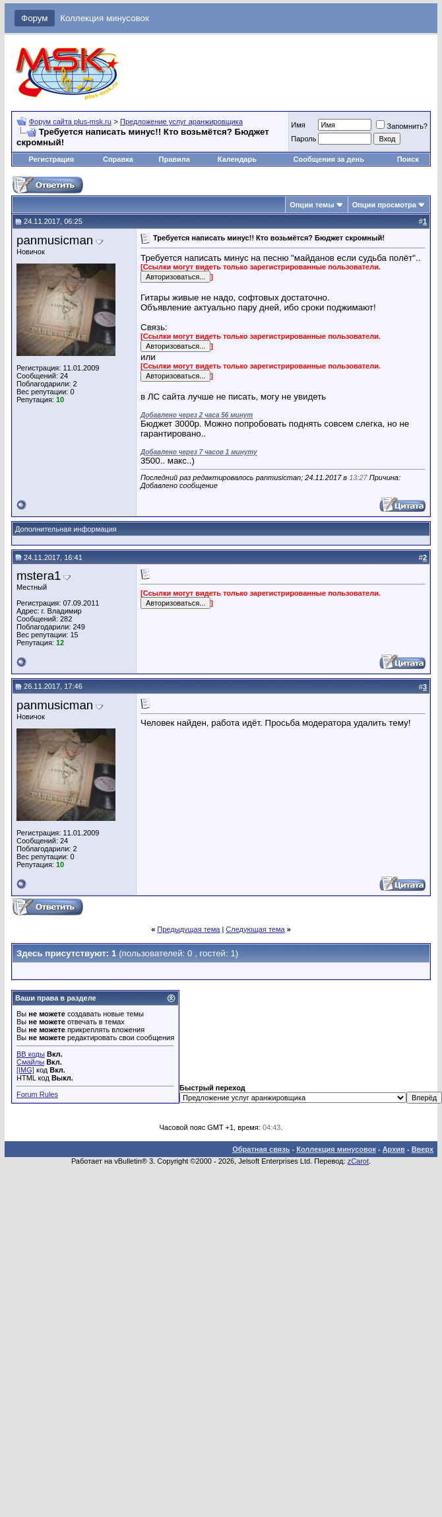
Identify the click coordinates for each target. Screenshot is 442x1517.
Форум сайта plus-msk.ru (70, 121)
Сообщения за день (329, 159)
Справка (118, 159)
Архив (394, 1149)
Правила (174, 159)
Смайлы (30, 1062)
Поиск (408, 159)
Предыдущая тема (188, 929)
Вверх (422, 1149)
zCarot (358, 1161)
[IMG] (25, 1070)
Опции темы (312, 205)
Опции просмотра (384, 205)
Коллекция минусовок (104, 18)
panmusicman (54, 240)
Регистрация (51, 159)
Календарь (237, 159)
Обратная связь (261, 1149)
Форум (34, 18)
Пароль (303, 139)
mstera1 (38, 575)
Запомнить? (401, 126)
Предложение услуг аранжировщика (181, 121)
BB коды (30, 1054)
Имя (298, 125)
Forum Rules (37, 1094)
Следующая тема (255, 929)
